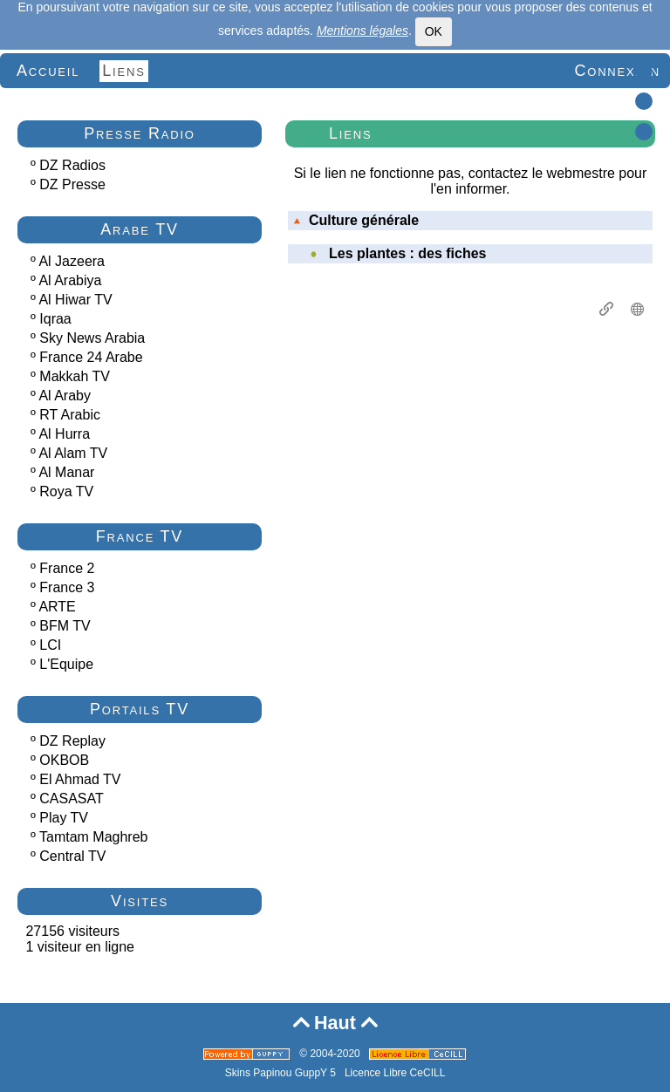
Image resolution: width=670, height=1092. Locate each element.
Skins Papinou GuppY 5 (283, 1073)
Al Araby (64, 395)
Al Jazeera (71, 261)
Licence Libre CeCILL (395, 1073)
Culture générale (356, 220)
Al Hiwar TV (75, 299)
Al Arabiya (69, 280)
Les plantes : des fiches (408, 253)
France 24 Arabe (90, 357)
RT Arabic (69, 414)
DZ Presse (72, 184)
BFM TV (64, 625)
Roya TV (66, 491)
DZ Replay (72, 741)
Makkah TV (74, 376)
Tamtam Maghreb (93, 836)
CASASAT (71, 798)
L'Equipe (66, 664)
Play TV (63, 817)
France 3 (66, 587)
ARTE (56, 606)
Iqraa (55, 318)
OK (433, 31)
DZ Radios (72, 165)
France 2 (66, 568)
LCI (50, 645)
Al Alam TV (72, 453)
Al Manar (66, 472)
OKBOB (64, 760)
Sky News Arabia (92, 338)
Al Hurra (64, 434)
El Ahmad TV (79, 779)
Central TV (72, 856)
